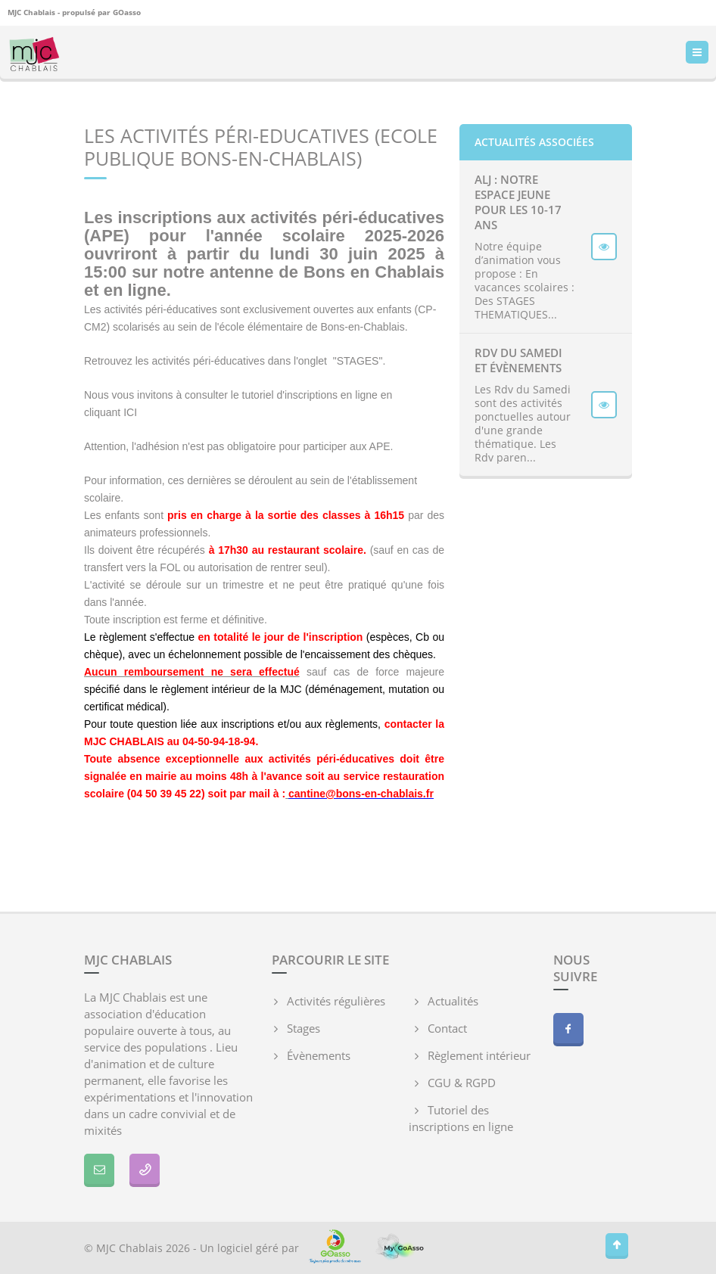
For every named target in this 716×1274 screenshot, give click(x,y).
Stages (303, 1028)
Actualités (453, 1000)
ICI (130, 412)
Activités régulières (336, 1000)
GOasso (127, 12)
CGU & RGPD (462, 1082)
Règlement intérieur (479, 1055)
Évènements (318, 1055)
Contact (447, 1028)
